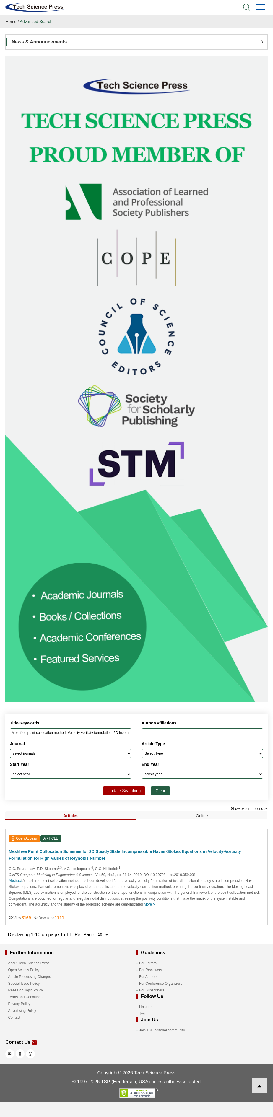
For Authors (148, 977)
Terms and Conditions (25, 997)
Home (10, 21)
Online (202, 815)
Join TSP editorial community (162, 1030)
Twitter (144, 1014)
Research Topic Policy (25, 990)
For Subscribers (151, 990)
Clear (160, 790)
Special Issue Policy (24, 983)
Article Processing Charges (29, 977)
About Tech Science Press (28, 963)
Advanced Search (36, 21)
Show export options (249, 809)
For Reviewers (150, 970)
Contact (14, 1017)
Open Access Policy (23, 970)
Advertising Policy (22, 1011)
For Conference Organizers (160, 983)
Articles (70, 815)
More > (149, 904)
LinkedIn (145, 1007)
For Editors (148, 963)
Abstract (15, 881)
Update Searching (124, 790)
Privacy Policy (19, 1004)
